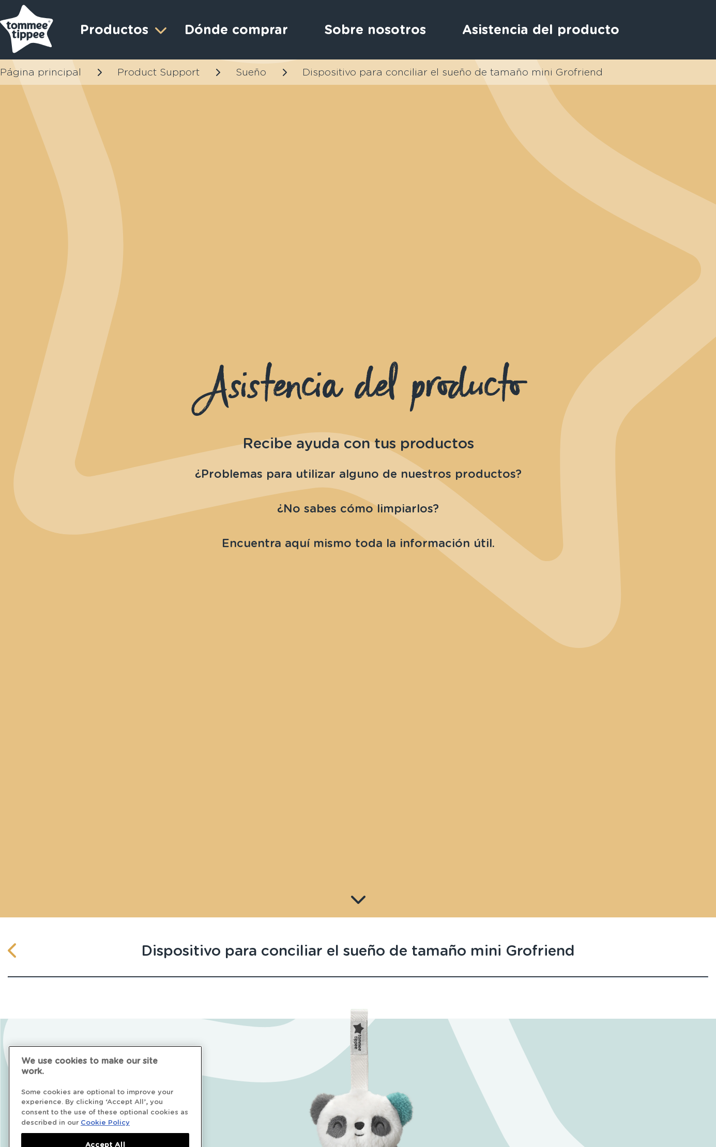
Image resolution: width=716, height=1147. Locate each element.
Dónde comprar (236, 29)
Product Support (158, 72)
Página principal (40, 72)
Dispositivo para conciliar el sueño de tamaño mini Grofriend (452, 72)
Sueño (251, 72)
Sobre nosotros (375, 29)
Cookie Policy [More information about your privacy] (105, 1130)
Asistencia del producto (540, 29)
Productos (122, 30)
